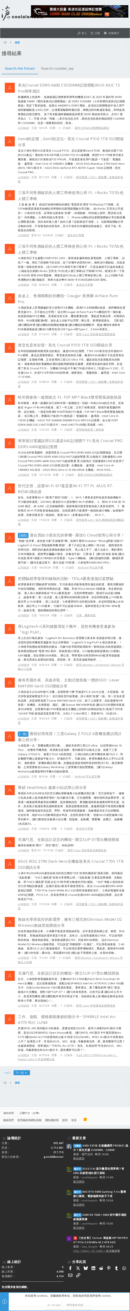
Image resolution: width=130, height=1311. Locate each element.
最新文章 (79, 1138)
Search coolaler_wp (57, 68)
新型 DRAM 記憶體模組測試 (92, 128)
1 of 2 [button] (7, 1073)
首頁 (74, 1120)
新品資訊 (78, 1158)
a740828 (23, 128)
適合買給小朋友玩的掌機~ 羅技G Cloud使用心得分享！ (71, 535)
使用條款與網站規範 (29, 1120)
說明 (65, 1120)
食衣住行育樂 (75, 235)
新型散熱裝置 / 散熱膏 (90, 429)
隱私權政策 (52, 1120)
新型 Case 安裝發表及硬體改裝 (95, 334)
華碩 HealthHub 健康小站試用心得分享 (52, 787)
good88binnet (53, 1157)
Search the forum (20, 68)
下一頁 (22, 1073)
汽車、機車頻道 (86, 615)
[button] (6, 33)
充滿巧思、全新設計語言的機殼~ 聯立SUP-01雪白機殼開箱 (68, 839)
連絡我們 (8, 1120)
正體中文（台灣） (30, 1113)
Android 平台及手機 (90, 567)
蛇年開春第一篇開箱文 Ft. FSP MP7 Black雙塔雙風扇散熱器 (69, 397)
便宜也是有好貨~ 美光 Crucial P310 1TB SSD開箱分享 (65, 344)
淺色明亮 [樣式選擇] (8, 1113)
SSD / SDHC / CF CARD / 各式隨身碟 (96, 1251)
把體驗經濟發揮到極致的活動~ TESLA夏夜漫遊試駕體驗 (66, 578)
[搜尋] (124, 33)
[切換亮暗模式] (111, 33)
